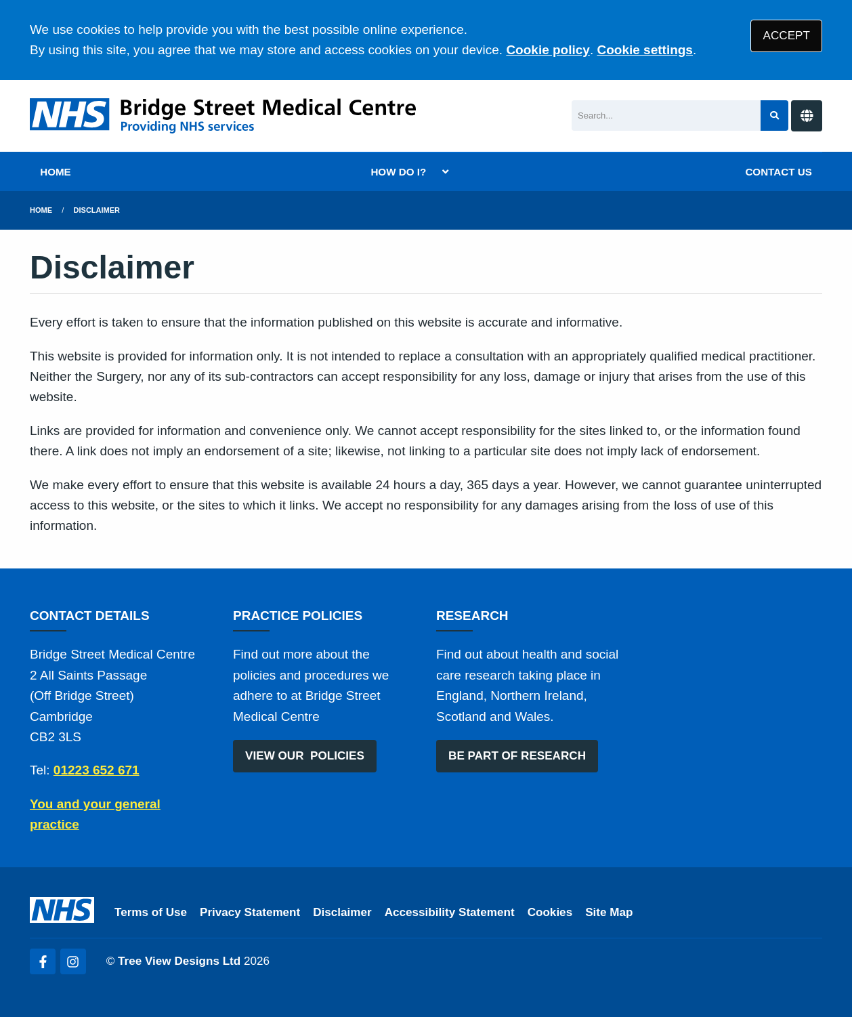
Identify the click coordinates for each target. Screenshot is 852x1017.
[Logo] (223, 116)
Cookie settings (644, 50)
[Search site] (774, 115)
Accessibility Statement (450, 912)
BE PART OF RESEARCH (517, 755)
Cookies (550, 912)
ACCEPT (786, 35)
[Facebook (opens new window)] (43, 961)
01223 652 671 (97, 770)
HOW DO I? (398, 172)
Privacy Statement (250, 912)
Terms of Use (150, 912)
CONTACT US (778, 172)
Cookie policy (548, 50)
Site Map (609, 912)
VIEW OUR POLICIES (304, 755)
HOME (55, 172)
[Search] (666, 115)
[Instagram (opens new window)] (73, 961)
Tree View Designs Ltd (179, 961)
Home (41, 210)
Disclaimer (97, 210)
